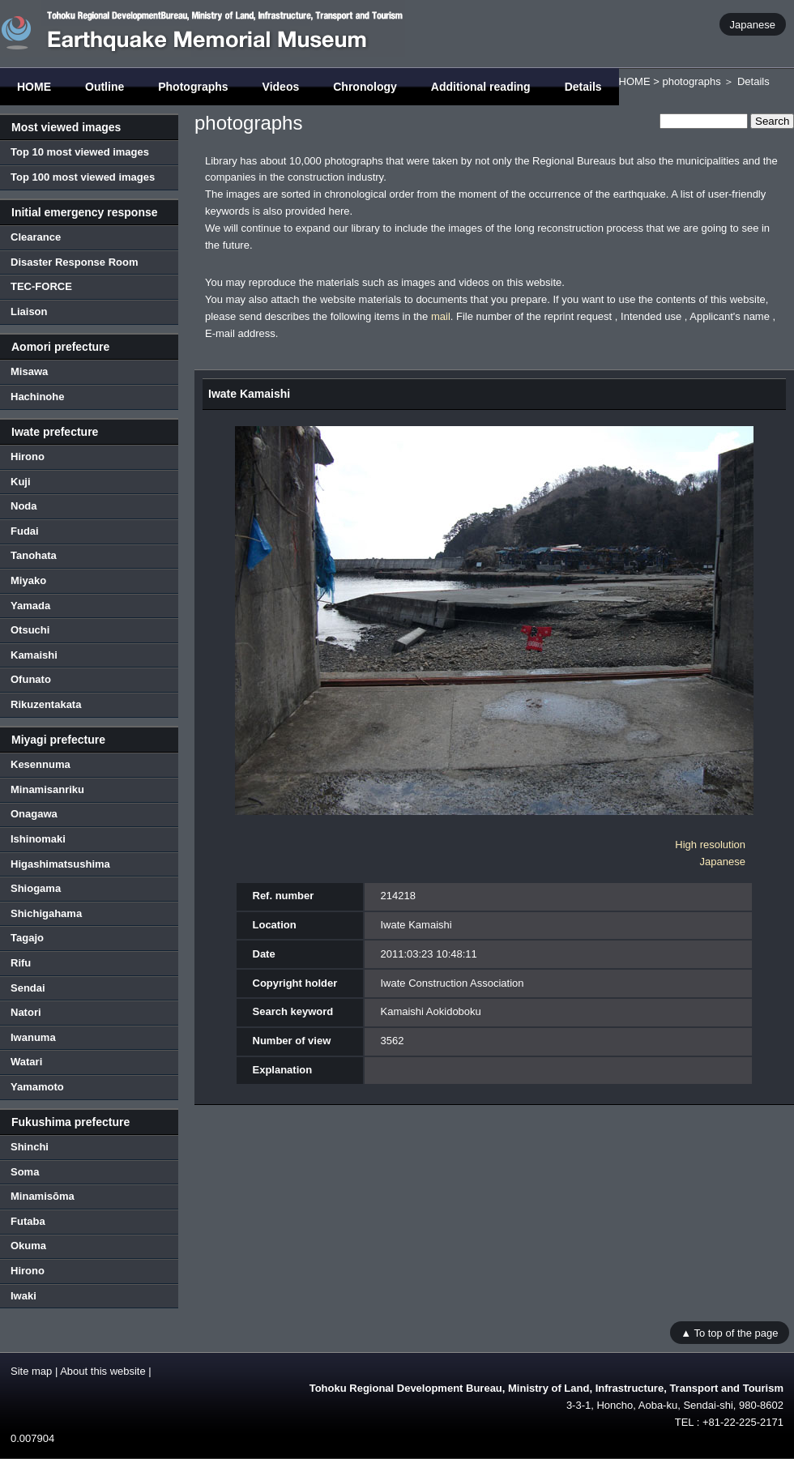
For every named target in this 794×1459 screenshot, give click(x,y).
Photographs (193, 86)
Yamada (30, 605)
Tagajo (27, 938)
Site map (31, 1371)
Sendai (28, 988)
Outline (104, 86)
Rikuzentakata (46, 704)
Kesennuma (40, 764)
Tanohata (34, 555)
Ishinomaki (38, 839)
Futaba (28, 1221)
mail (440, 316)
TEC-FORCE (41, 286)
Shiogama (36, 888)
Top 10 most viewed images (80, 152)
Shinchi (30, 1147)
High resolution (710, 844)
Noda (24, 506)
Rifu (21, 963)
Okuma (28, 1245)
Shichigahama (46, 913)
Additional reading (481, 86)
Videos (281, 86)
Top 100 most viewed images (83, 177)
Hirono (28, 456)
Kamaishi (34, 655)
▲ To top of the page (729, 1332)
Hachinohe (37, 396)
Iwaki (23, 1296)
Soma (25, 1172)
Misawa (29, 371)
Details (583, 86)
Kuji (21, 482)
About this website (103, 1371)
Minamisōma (43, 1196)
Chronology (365, 86)
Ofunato (31, 679)
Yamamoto (37, 1087)
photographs (691, 81)
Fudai (25, 531)
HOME (34, 86)
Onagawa (34, 814)
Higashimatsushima (60, 864)
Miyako (28, 580)
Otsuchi (30, 630)
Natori (26, 1012)
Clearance (36, 237)
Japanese (752, 24)
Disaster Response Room (75, 262)
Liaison (29, 311)
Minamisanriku (47, 789)
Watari (26, 1062)
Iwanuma (33, 1037)
